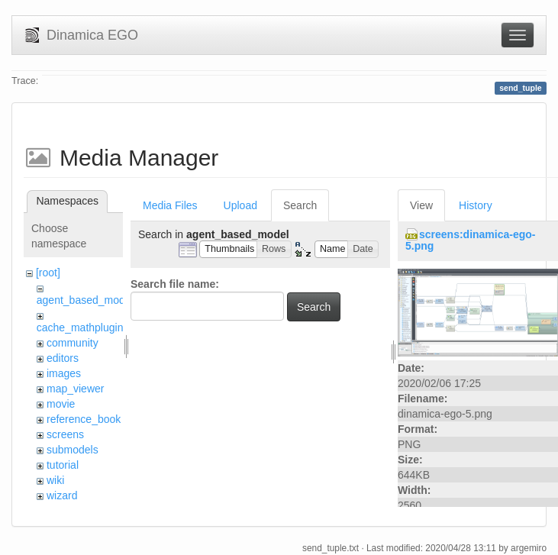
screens (65, 434)
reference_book (84, 419)
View (421, 205)
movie (61, 404)
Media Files (170, 205)
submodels (72, 450)
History (475, 205)
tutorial (63, 465)
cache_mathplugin (80, 327)
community (72, 343)
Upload (240, 205)
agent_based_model (85, 300)
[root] (48, 272)
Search (300, 205)
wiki (55, 480)
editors (63, 358)
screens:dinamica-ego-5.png (470, 240)
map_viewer (75, 388)
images (64, 373)
